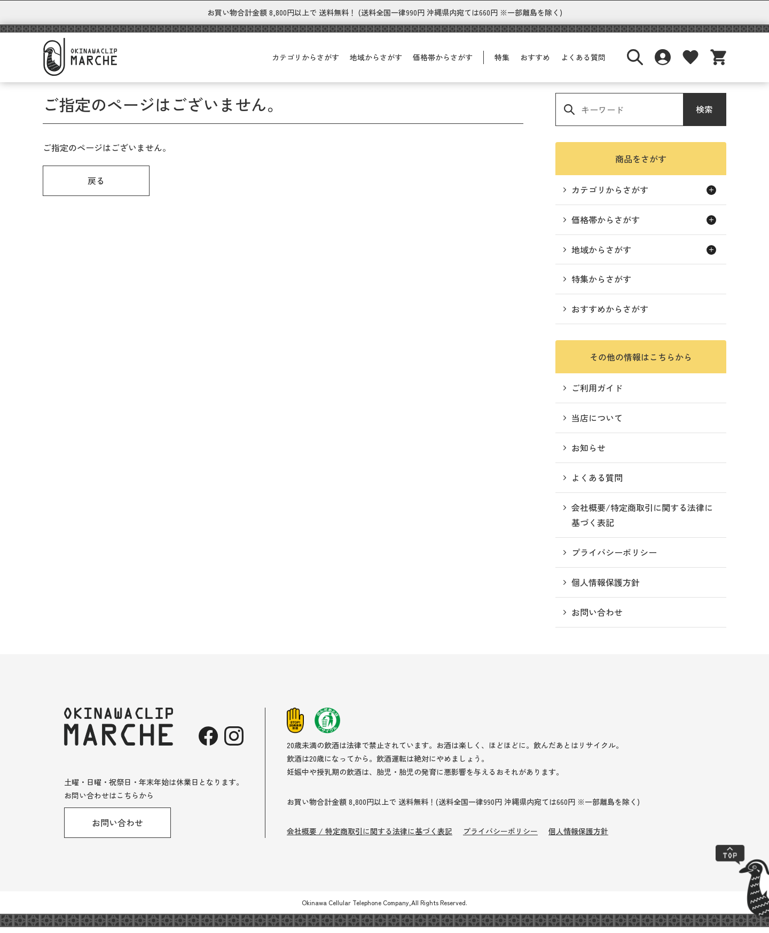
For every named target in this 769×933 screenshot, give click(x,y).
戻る (96, 186)
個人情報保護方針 (605, 588)
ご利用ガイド (597, 393)
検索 (704, 114)
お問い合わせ (597, 617)
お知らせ (588, 453)
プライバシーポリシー (614, 558)
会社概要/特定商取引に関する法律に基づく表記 (642, 521)
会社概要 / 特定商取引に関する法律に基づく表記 (369, 837)
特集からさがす (601, 284)
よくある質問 (583, 63)
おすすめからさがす (609, 314)
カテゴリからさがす (305, 63)
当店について (597, 423)
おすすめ (535, 63)
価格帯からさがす (443, 63)
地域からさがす (376, 63)
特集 (502, 63)
